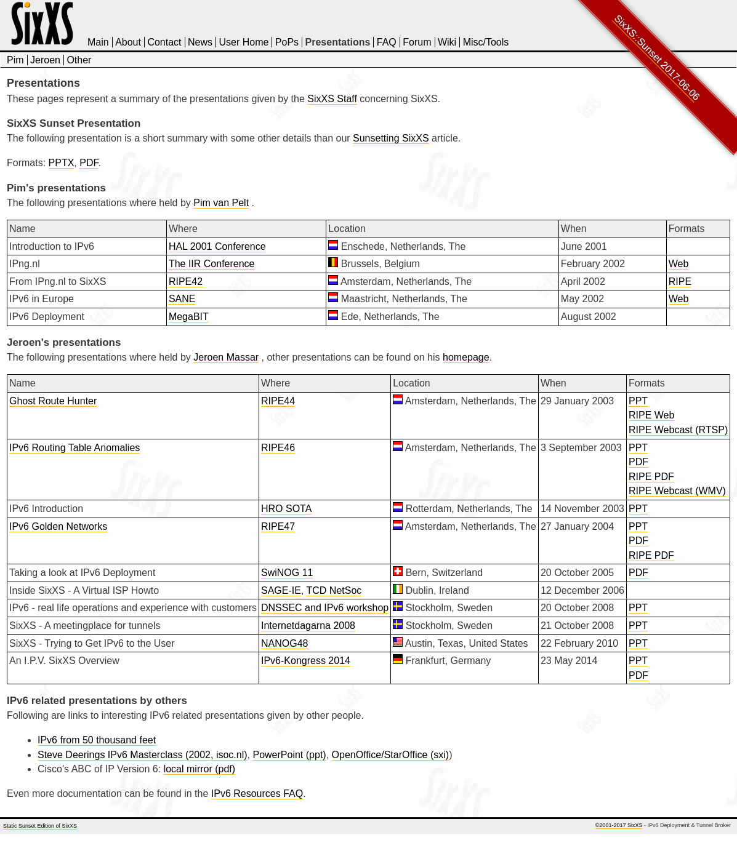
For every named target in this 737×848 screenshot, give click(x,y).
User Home (243, 42)
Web (679, 263)
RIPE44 (278, 401)
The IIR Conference (212, 263)
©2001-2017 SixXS (619, 825)
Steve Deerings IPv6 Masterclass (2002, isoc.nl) (143, 755)
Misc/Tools (486, 42)
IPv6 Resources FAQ (257, 793)
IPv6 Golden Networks (58, 526)
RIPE (680, 281)
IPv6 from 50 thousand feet (97, 740)
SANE (182, 299)
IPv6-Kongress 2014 (305, 660)
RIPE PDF (651, 476)
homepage (466, 357)
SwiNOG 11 (287, 572)
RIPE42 (186, 281)
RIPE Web (651, 415)
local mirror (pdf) (199, 769)
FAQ (387, 42)
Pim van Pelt (221, 203)
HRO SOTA (286, 508)
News (200, 42)
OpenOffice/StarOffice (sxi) (390, 755)
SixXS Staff (332, 99)
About (128, 42)
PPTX (62, 163)
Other (78, 60)
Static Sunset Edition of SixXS (40, 826)
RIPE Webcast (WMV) (677, 491)
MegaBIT (189, 316)
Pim (15, 60)
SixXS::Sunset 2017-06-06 (657, 57)
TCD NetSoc (334, 590)
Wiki (447, 42)
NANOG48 (284, 643)
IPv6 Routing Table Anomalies (74, 447)
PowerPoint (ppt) (289, 755)
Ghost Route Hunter (53, 401)
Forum (417, 42)
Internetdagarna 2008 (308, 625)
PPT (638, 401)
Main (98, 42)
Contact (164, 42)
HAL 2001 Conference (217, 246)
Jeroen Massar (226, 357)
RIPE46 (278, 447)
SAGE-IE (281, 590)
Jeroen (45, 60)
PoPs (287, 42)
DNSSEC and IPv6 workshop (325, 607)
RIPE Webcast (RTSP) (678, 430)
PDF (88, 163)
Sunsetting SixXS (391, 138)
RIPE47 (278, 526)
